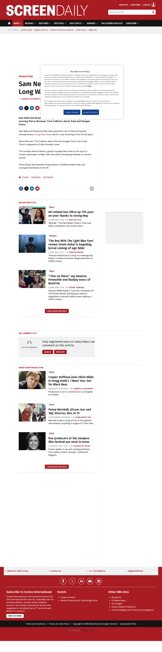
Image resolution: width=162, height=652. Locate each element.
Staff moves (81, 30)
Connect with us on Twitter (72, 581)
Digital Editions (135, 571)
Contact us (56, 571)
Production (26, 76)
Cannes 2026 (26, 30)
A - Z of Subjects (97, 571)
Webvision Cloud (87, 630)
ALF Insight (117, 603)
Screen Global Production (124, 606)
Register (123, 5)
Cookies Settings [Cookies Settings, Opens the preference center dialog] (72, 112)
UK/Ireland (48, 177)
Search (153, 12)
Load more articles (57, 311)
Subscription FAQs (128, 624)
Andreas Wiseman (30, 99)
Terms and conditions (35, 624)
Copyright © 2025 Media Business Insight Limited (95, 624)
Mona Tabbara (76, 287)
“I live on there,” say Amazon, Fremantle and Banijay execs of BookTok (69, 279)
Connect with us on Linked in (81, 581)
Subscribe (135, 5)
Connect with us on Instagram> (99, 581)
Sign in (146, 5)
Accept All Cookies (90, 112)
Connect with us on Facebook (63, 581)
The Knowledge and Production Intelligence (133, 610)
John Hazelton (83, 417)
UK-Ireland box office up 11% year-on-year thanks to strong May (71, 213)
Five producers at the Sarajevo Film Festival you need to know (68, 440)
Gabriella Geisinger (83, 388)
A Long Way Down (42, 134)
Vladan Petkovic (82, 446)
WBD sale (93, 30)
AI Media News (119, 600)
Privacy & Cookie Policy (59, 624)
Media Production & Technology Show (79, 600)
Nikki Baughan (76, 252)
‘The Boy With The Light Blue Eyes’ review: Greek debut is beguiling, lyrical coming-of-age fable (71, 244)
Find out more (15, 616)
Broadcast (116, 597)
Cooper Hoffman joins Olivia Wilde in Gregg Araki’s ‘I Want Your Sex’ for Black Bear (71, 380)
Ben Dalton (75, 220)
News (51, 207)
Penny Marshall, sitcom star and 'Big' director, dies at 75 (69, 411)
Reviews (53, 236)
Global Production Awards (61, 30)
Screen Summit (68, 597)
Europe (25, 177)
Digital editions (41, 30)
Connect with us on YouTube (90, 581)
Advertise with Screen (17, 571)
